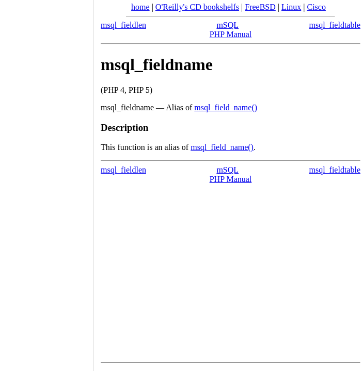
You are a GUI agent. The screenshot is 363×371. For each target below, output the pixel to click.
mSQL (227, 25)
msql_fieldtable (334, 25)
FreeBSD (260, 7)
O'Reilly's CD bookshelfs (197, 7)
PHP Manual (231, 34)
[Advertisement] (46, 182)
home (140, 7)
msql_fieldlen (123, 25)
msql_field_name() (225, 107)
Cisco (316, 7)
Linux (291, 7)
